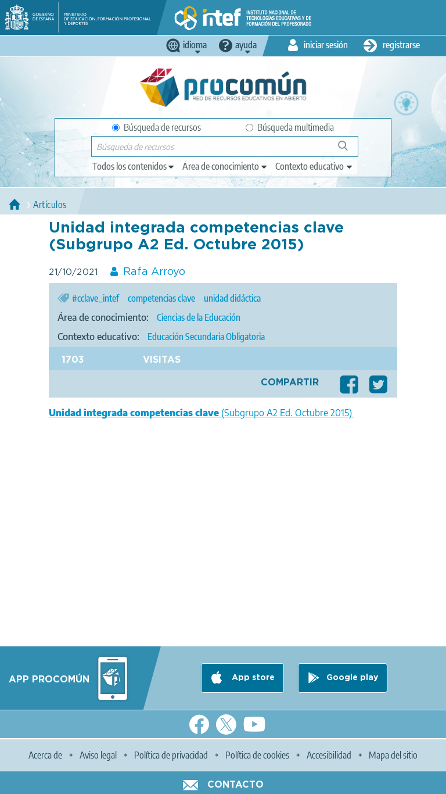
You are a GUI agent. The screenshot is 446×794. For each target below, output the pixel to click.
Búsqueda (349, 150)
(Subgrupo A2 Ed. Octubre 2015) (201, 413)
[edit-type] (134, 166)
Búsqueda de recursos (156, 127)
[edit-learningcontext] (314, 166)
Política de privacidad (171, 755)
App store (252, 677)
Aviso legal (98, 755)
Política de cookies (257, 755)
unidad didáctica (232, 298)
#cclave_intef (95, 298)
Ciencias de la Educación (198, 317)
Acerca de (45, 755)
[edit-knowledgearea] (225, 166)
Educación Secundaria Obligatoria (206, 336)
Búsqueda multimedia (290, 127)
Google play (352, 677)
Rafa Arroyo (154, 272)
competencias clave (161, 298)
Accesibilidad (329, 755)
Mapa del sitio (393, 755)
